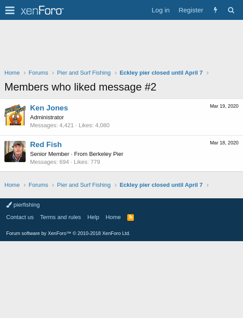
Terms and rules (60, 217)
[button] (10, 10)
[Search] (231, 10)
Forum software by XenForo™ (68, 233)
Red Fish (46, 144)
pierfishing (23, 204)
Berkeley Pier (106, 154)
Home (113, 217)
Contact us (20, 217)
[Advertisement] (121, 46)
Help (93, 217)
